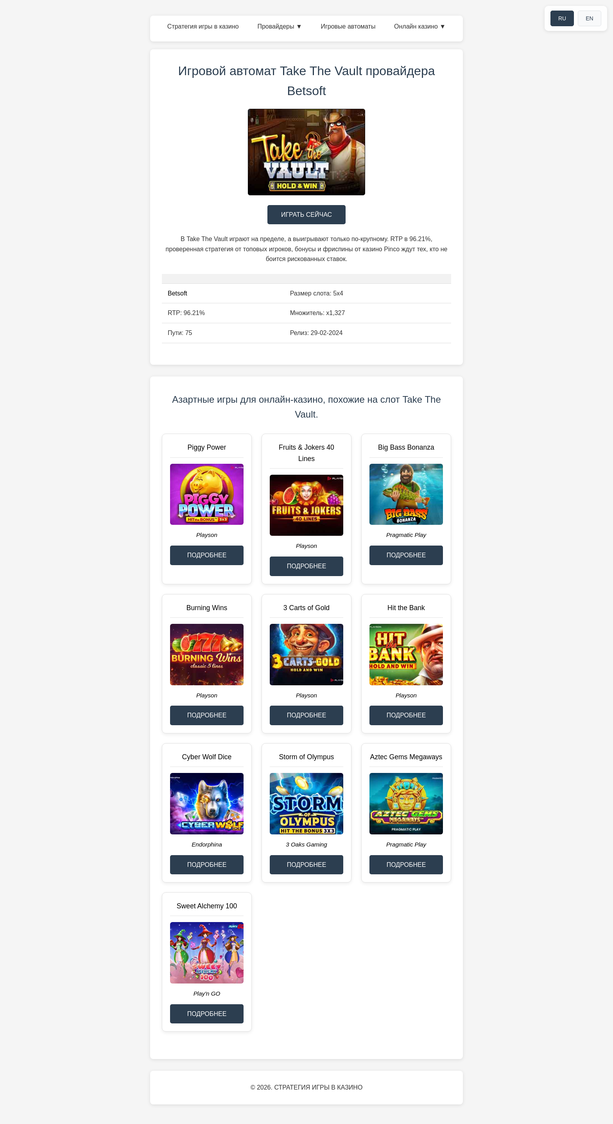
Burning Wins (207, 608)
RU (562, 18)
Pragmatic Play (406, 534)
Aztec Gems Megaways (406, 757)
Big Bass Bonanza (406, 447)
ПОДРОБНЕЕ (207, 555)
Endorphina (207, 844)
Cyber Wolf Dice (207, 757)
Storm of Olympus (306, 757)
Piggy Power (207, 447)
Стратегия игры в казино (203, 26)
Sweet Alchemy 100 (207, 906)
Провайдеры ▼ (279, 26)
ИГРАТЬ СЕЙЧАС (306, 214)
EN (589, 18)
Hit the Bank (406, 608)
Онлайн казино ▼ (420, 26)
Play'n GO (207, 993)
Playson (206, 534)
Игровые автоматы (348, 26)
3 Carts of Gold (306, 608)
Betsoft (177, 293)
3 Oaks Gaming (306, 844)
